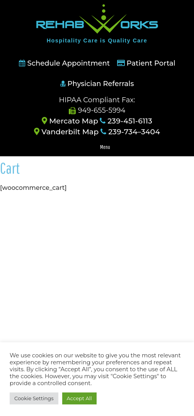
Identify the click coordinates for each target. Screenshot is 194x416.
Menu (105, 147)
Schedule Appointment (64, 63)
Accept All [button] (79, 398)
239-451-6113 (126, 121)
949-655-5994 (97, 110)
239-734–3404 (130, 131)
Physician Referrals (97, 83)
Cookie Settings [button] (34, 398)
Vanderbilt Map (66, 131)
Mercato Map (70, 121)
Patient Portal (151, 63)
